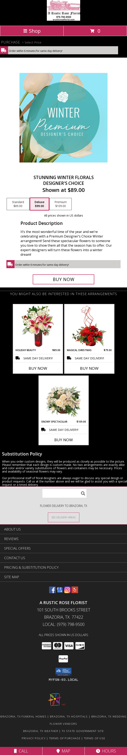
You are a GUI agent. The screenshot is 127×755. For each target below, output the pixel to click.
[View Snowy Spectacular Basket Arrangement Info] (63, 398)
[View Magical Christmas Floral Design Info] (89, 326)
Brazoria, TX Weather (40, 731)
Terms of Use (94, 738)
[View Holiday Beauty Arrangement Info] (38, 326)
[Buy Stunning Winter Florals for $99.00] (63, 279)
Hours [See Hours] (106, 751)
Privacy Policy (34, 738)
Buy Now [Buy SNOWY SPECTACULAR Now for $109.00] (63, 439)
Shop (32, 30)
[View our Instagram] (67, 591)
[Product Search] (64, 493)
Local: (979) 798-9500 (64, 624)
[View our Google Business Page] (60, 591)
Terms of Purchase (64, 738)
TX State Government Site (83, 731)
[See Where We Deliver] (63, 517)
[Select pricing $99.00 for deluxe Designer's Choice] (39, 204)
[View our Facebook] (52, 591)
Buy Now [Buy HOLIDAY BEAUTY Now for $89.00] (38, 368)
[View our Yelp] (74, 591)
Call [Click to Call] (21, 751)
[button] (63, 672)
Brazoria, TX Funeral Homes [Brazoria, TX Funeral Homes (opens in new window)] (23, 716)
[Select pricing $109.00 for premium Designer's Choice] (60, 204)
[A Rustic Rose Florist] (63, 20)
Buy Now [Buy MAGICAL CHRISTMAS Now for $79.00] (89, 368)
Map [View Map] (63, 751)
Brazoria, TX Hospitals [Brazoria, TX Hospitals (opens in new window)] (69, 716)
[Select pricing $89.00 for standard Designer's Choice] (18, 204)
